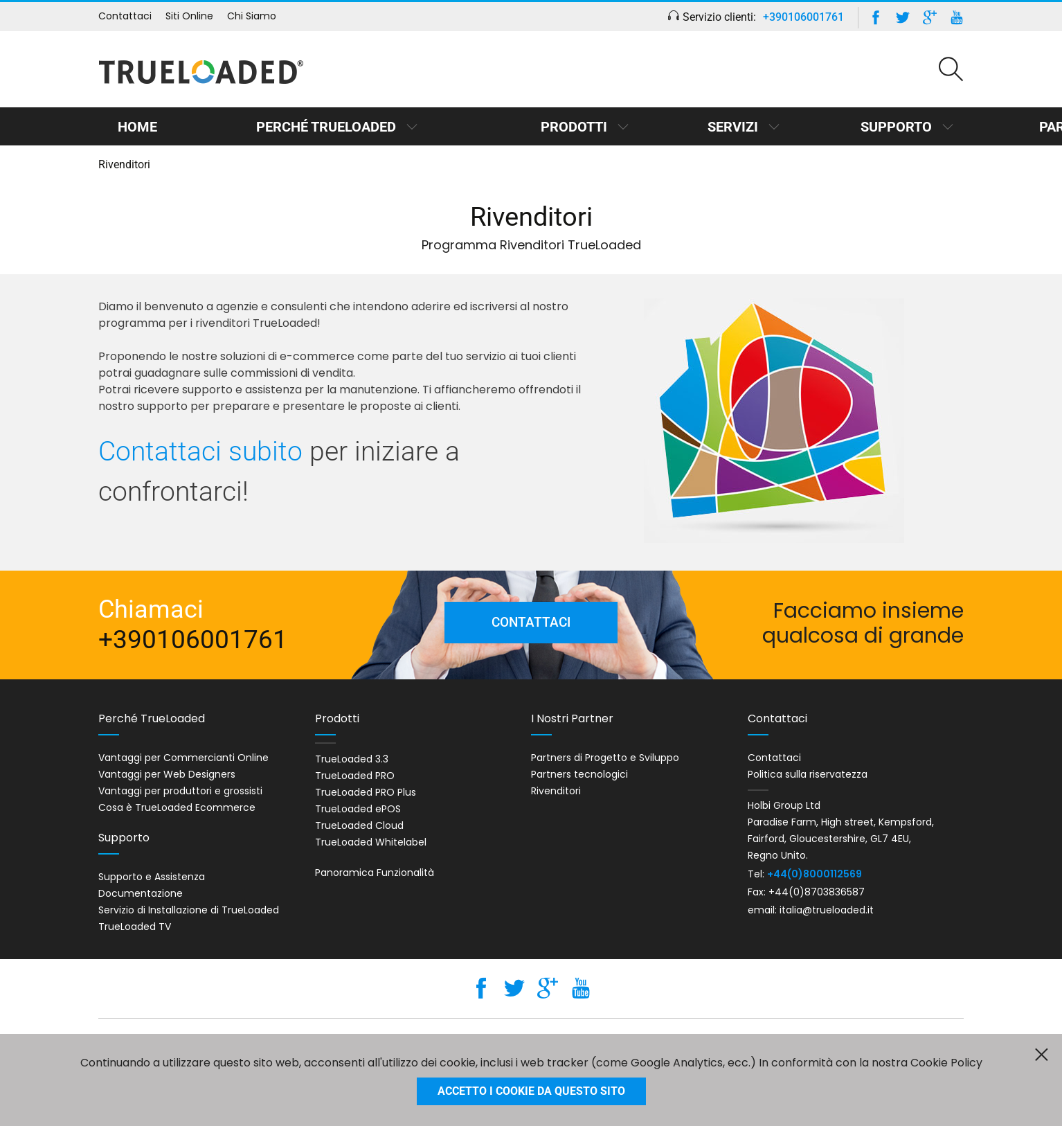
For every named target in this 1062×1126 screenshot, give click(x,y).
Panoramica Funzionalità (374, 872)
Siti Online (189, 16)
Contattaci (125, 16)
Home (130, 126)
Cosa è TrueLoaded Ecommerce (176, 807)
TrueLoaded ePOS (358, 809)
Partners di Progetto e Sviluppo (605, 758)
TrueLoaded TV (134, 926)
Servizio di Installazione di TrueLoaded (188, 910)
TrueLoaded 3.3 (351, 759)
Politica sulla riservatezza (807, 774)
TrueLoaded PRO (355, 776)
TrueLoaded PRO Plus (365, 792)
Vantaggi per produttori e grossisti (180, 791)
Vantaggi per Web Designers (166, 774)
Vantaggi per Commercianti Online (183, 758)
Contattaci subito (200, 451)
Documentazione (140, 893)
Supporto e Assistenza (151, 877)
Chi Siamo (251, 16)
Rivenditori (556, 791)
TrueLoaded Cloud (359, 825)
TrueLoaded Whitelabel (370, 842)
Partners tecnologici (579, 774)
